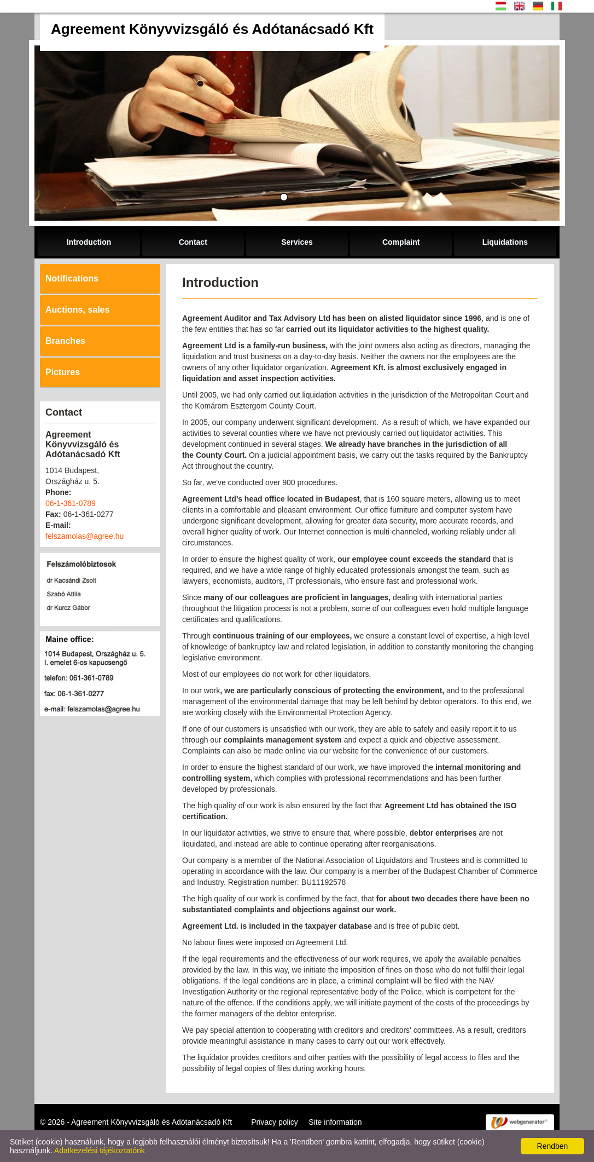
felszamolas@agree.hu (84, 536)
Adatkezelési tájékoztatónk (99, 1150)
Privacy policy (274, 1122)
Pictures (62, 372)
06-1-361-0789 (70, 503)
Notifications (71, 278)
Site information (335, 1122)
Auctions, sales (77, 309)
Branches (65, 341)
